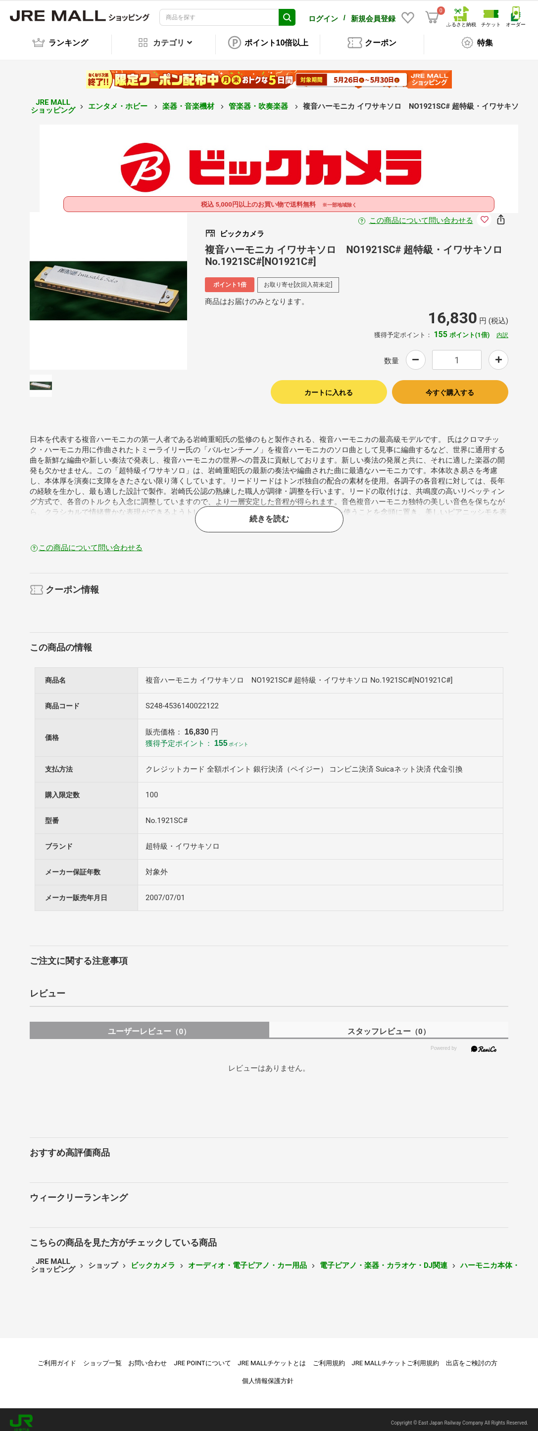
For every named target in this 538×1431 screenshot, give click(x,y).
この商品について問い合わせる (421, 213)
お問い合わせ (147, 1356)
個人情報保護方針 (267, 1374)
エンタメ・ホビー (118, 99)
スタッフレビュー (388, 1024)
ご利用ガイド (57, 1356)
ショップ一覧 (102, 1356)
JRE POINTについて (202, 1356)
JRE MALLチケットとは (272, 1356)
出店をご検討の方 (471, 1356)
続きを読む (269, 512)
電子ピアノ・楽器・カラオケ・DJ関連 (383, 1258)
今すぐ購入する (450, 386)
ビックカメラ (153, 1258)
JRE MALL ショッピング (53, 99)
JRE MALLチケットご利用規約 (396, 1356)
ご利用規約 (329, 1356)
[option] (109, 284)
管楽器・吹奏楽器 (259, 99)
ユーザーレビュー (149, 1024)
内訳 (502, 328)
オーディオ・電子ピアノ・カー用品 (247, 1258)
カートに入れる (328, 386)
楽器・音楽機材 (189, 99)
